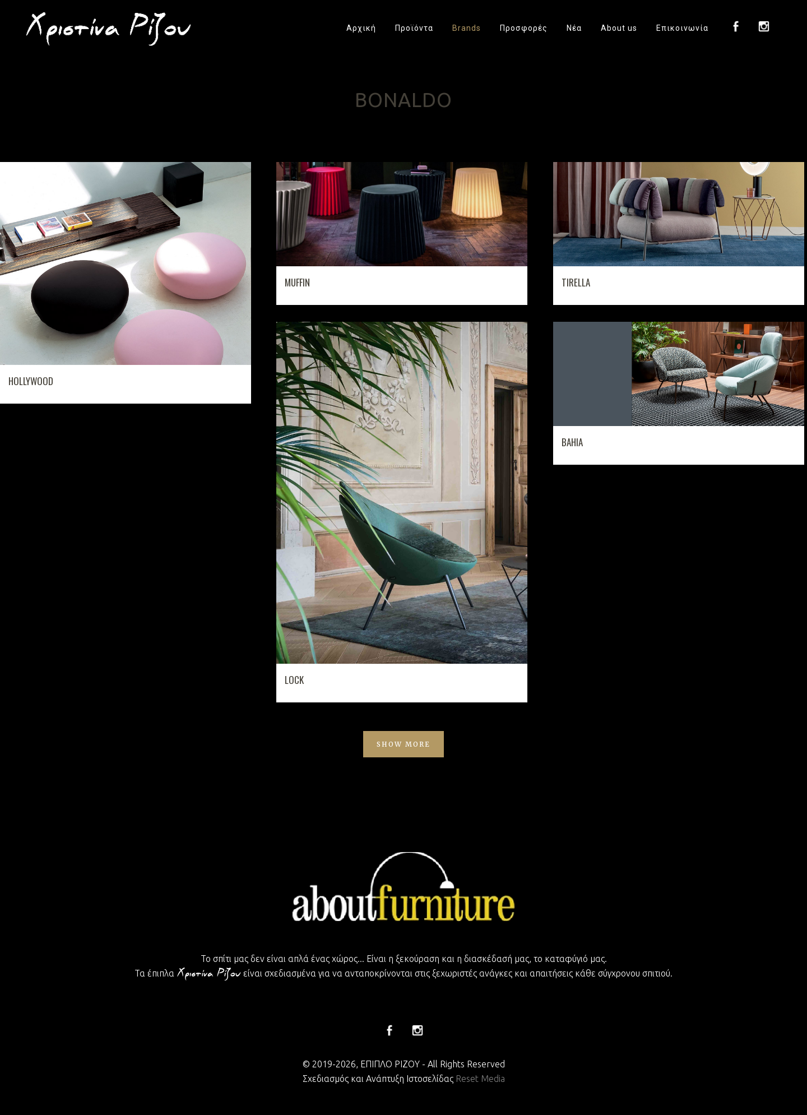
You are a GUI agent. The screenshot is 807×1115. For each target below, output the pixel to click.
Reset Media (480, 1079)
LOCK (294, 680)
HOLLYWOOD (30, 381)
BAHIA (572, 442)
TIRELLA (576, 282)
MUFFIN (297, 282)
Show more (403, 744)
